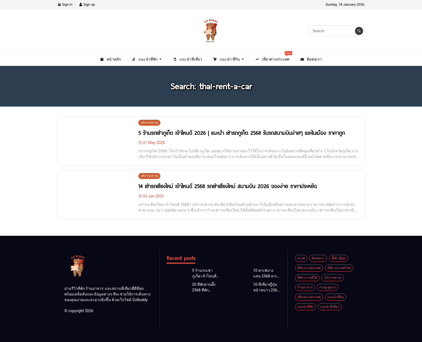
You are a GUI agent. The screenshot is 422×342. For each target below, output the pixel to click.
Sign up (87, 4)
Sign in (65, 4)
